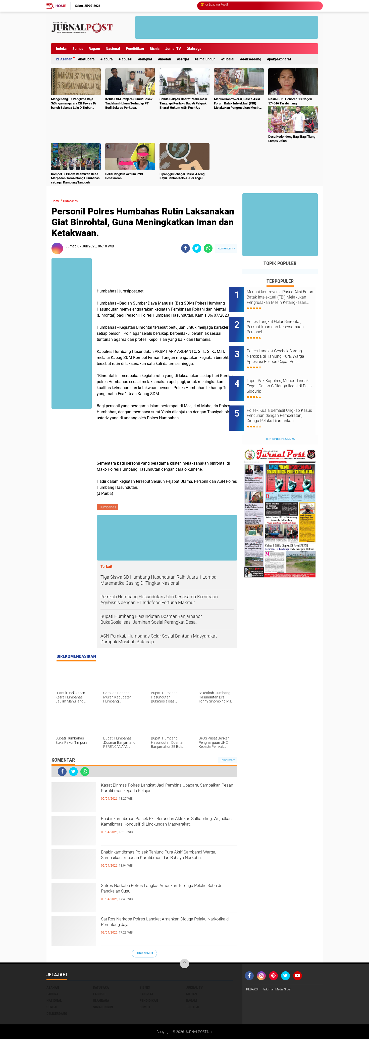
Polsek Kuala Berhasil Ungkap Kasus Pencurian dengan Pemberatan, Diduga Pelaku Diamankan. (286, 399)
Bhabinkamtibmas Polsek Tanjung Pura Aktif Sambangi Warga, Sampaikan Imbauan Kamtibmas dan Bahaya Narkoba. (164, 862)
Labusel (126, 59)
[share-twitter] (196, 248)
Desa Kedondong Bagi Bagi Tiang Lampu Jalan (291, 139)
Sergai (184, 59)
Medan (165, 59)
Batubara (87, 59)
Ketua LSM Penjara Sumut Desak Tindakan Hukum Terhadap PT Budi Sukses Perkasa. (128, 103)
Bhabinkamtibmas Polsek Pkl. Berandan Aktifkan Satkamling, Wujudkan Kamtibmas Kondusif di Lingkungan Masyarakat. (162, 829)
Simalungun (206, 59)
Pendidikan (135, 49)
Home (61, 6)
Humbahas (75, 200)
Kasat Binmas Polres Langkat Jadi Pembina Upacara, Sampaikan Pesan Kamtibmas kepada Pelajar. (168, 795)
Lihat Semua (144, 954)
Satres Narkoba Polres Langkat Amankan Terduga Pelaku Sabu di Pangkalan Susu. (159, 892)
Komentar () (226, 248)
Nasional (113, 49)
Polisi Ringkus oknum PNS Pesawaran (124, 176)
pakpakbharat (280, 59)
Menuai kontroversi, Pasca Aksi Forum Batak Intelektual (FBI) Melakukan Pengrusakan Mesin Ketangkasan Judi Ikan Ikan (237, 103)
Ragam (94, 49)
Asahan (66, 59)
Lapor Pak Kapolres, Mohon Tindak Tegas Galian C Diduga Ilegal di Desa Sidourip (287, 373)
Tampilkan (227, 760)
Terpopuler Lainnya (280, 418)
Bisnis (155, 49)
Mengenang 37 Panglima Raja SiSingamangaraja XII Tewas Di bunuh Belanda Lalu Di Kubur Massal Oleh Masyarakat (73, 103)
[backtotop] (185, 965)
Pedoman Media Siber (280, 991)
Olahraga (194, 49)
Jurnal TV (173, 49)
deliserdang (251, 59)
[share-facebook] (185, 248)
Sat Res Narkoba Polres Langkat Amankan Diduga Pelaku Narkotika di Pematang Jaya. (162, 925)
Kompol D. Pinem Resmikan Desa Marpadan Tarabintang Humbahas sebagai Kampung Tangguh (75, 178)
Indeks (61, 49)
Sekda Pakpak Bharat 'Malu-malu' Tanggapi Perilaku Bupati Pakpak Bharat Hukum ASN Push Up (183, 103)
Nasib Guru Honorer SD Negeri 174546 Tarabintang (290, 101)
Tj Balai (228, 59)
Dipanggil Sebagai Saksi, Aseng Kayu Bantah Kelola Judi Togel (182, 176)
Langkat (146, 59)
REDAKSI (253, 991)
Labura (107, 59)
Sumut (77, 49)
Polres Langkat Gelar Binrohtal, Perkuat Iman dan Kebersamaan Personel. (284, 322)
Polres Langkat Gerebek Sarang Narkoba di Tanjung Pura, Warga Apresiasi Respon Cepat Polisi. (286, 348)
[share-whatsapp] (208, 248)
